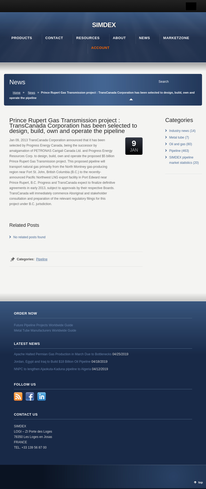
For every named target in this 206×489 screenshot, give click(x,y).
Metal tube (176, 137)
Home (17, 92)
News (31, 92)
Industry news (179, 131)
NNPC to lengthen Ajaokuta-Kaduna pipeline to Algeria (52, 369)
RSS (18, 396)
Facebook (30, 396)
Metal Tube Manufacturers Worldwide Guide (45, 330)
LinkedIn (41, 396)
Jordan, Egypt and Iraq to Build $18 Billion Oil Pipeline (52, 361)
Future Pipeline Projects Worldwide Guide (43, 325)
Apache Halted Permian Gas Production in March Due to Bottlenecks (62, 354)
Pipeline (41, 259)
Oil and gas (177, 144)
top (200, 482)
